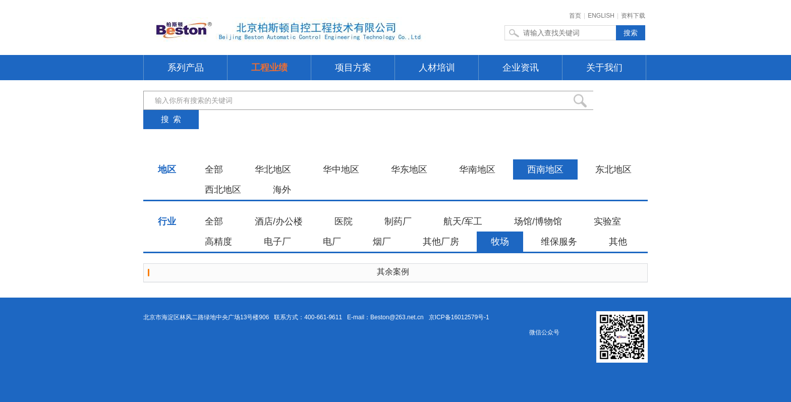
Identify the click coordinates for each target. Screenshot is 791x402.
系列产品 (185, 68)
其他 (618, 242)
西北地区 (223, 190)
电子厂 (277, 242)
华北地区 (273, 169)
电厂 (332, 242)
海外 (282, 190)
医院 (343, 221)
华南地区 (477, 169)
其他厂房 (441, 242)
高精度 (218, 242)
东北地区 (613, 169)
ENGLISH (601, 15)
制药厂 (398, 221)
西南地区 (545, 169)
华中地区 (341, 169)
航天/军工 (462, 221)
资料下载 (633, 15)
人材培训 (437, 68)
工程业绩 (269, 68)
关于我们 (604, 68)
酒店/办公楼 (279, 221)
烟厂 (382, 242)
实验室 (607, 221)
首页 (575, 15)
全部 (214, 169)
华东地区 (409, 169)
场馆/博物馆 (538, 221)
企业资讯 (520, 68)
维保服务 (559, 242)
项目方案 (353, 68)
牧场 (500, 242)
